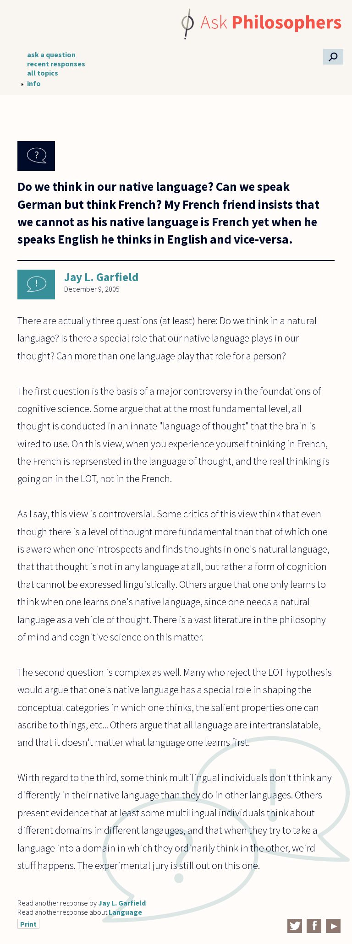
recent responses (56, 63)
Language (125, 912)
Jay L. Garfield (101, 277)
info (34, 83)
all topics (42, 72)
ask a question (51, 54)
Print (28, 923)
